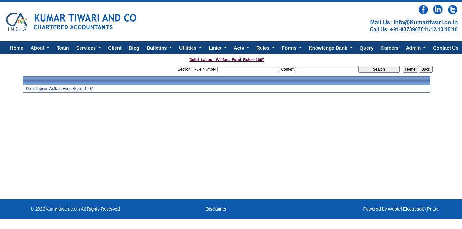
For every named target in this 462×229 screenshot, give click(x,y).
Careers (390, 48)
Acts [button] (240, 48)
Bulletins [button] (157, 48)
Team (63, 48)
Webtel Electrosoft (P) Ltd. (414, 209)
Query (367, 48)
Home (16, 48)
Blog (134, 48)
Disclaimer (216, 209)
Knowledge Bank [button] (329, 48)
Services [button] (86, 48)
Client (115, 48)
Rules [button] (263, 48)
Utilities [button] (188, 48)
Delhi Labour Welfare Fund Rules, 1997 (59, 89)
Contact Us (445, 48)
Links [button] (216, 48)
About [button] (38, 48)
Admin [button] (414, 48)
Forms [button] (290, 48)
